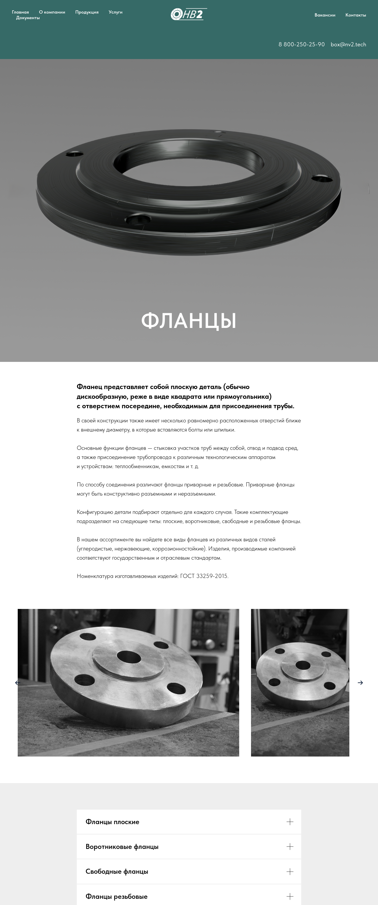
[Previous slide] (18, 683)
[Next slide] (360, 683)
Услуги (116, 12)
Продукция (87, 12)
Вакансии (325, 15)
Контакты (356, 15)
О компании (52, 12)
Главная (20, 12)
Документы (28, 17)
